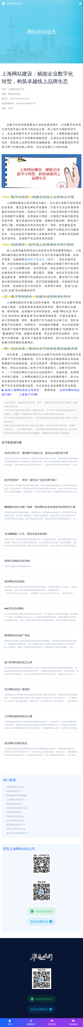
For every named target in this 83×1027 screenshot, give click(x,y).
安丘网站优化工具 (14, 791)
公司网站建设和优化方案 (18, 716)
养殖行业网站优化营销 (17, 561)
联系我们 (52, 1022)
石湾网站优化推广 (14, 812)
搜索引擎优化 (36, 259)
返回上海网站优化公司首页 (20, 390)
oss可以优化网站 (14, 608)
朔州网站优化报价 (14, 581)
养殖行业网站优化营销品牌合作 (17, 566)
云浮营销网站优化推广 (15, 820)
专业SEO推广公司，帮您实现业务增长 (25, 534)
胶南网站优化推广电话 (17, 635)
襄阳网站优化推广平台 (15, 824)
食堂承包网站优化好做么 (16, 808)
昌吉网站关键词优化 (15, 743)
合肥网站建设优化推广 (15, 787)
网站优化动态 (14, 93)
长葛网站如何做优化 (15, 816)
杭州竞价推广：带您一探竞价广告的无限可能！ (31, 480)
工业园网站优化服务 (15, 799)
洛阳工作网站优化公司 (15, 828)
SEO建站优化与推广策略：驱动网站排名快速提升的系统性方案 (39, 507)
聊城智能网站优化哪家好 (16, 795)
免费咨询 (31, 1022)
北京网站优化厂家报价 (17, 689)
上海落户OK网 (28, 394)
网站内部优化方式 (14, 803)
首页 (10, 1022)
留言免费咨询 (42, 921)
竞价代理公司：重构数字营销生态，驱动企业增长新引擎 (36, 453)
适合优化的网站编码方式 (16, 833)
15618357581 (41, 911)
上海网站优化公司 (16, 89)
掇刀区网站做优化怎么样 (18, 662)
